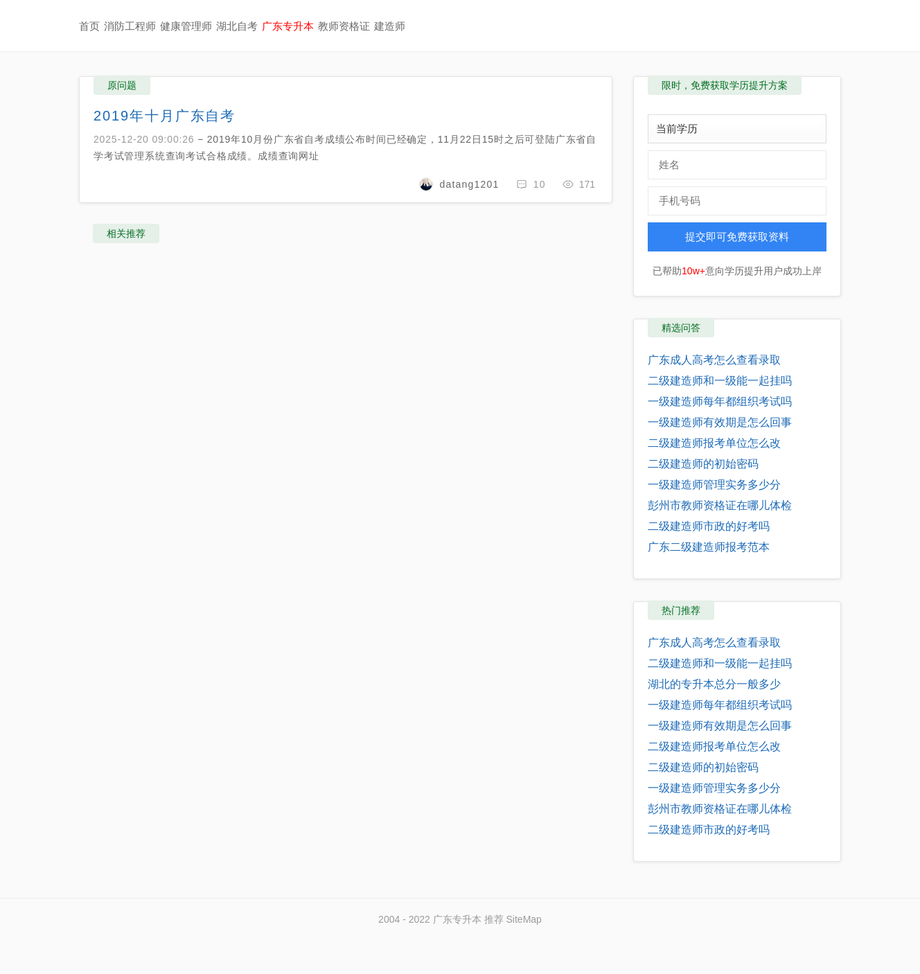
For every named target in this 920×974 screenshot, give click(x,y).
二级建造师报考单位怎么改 (714, 443)
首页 (89, 26)
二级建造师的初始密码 (703, 464)
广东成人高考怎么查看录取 (714, 360)
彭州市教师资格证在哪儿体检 (720, 505)
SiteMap (524, 919)
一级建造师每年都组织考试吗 (720, 401)
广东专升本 (288, 26)
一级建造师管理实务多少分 (714, 484)
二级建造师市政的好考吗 (709, 526)
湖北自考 (237, 26)
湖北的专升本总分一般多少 (714, 684)
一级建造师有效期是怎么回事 (720, 422)
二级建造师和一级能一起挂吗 (720, 381)
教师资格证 (344, 26)
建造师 (389, 26)
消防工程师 (130, 26)
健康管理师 (186, 26)
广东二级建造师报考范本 (709, 547)
